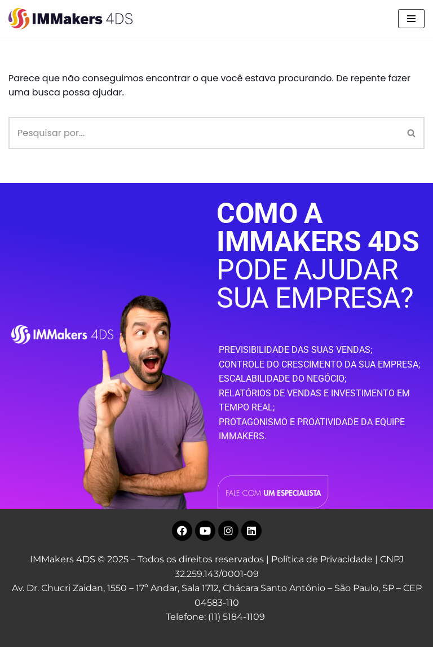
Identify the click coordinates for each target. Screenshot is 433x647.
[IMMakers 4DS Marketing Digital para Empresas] (73, 18)
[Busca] (203, 133)
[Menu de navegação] (411, 18)
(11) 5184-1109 (236, 616)
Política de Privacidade (322, 559)
